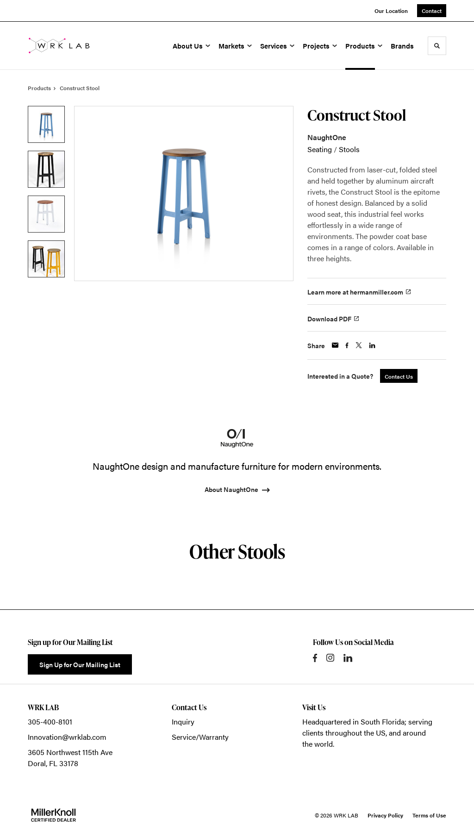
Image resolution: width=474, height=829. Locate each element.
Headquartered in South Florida (353, 721)
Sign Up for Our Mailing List (79, 664)
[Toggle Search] (437, 46)
